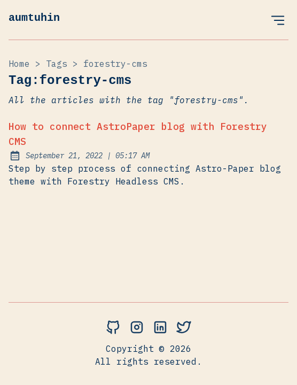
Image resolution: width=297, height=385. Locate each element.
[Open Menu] (277, 20)
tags (56, 63)
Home (19, 63)
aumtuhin (34, 18)
